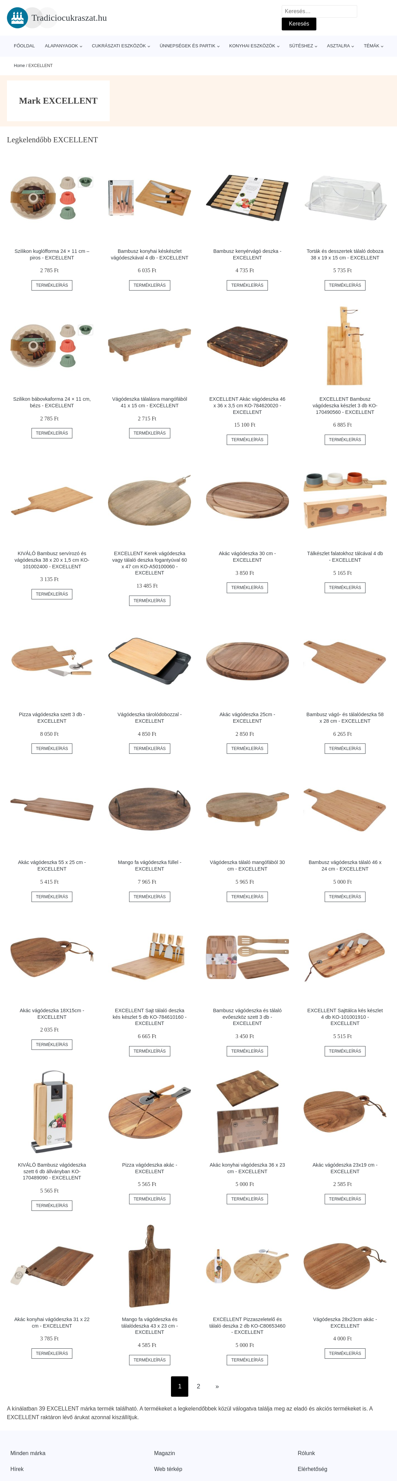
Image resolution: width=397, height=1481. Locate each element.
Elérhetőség (312, 1469)
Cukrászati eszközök (119, 45)
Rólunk (306, 1453)
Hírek (17, 1469)
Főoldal (24, 45)
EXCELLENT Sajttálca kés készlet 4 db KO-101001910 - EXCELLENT (345, 1017)
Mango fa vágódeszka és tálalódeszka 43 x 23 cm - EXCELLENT (149, 1326)
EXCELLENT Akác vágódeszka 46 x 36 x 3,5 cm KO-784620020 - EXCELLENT (247, 405)
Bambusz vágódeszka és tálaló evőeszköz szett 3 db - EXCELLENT (247, 1017)
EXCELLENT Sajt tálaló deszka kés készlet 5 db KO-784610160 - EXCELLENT (150, 1017)
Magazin (164, 1453)
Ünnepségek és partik (187, 45)
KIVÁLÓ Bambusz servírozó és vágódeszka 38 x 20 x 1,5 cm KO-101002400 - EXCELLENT (52, 560)
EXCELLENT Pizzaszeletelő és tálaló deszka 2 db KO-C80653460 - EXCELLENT (247, 1326)
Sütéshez (301, 45)
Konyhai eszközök (252, 45)
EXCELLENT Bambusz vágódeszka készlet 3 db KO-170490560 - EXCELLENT (345, 405)
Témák (371, 45)
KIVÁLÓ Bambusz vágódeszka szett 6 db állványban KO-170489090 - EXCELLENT (52, 1171)
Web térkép (168, 1469)
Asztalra (338, 45)
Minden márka (27, 1453)
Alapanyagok (61, 45)
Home (19, 65)
